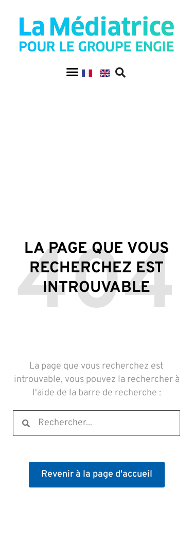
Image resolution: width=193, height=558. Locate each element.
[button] (72, 72)
